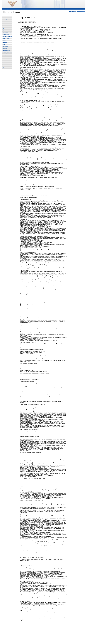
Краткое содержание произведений (7, 53)
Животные (5, 26)
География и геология (7, 22)
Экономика (5, 67)
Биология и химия (7, 50)
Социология (5, 61)
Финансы (5, 63)
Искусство (5, 30)
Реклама (5, 42)
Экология (5, 48)
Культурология (6, 34)
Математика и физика (7, 36)
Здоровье (5, 28)
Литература (5, 65)
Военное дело (6, 20)
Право (4, 40)
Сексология (5, 44)
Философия (5, 46)
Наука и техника (6, 38)
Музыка (4, 59)
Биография (5, 19)
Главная (5, 9)
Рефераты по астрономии (6, 56)
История (5, 58)
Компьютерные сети (7, 32)
